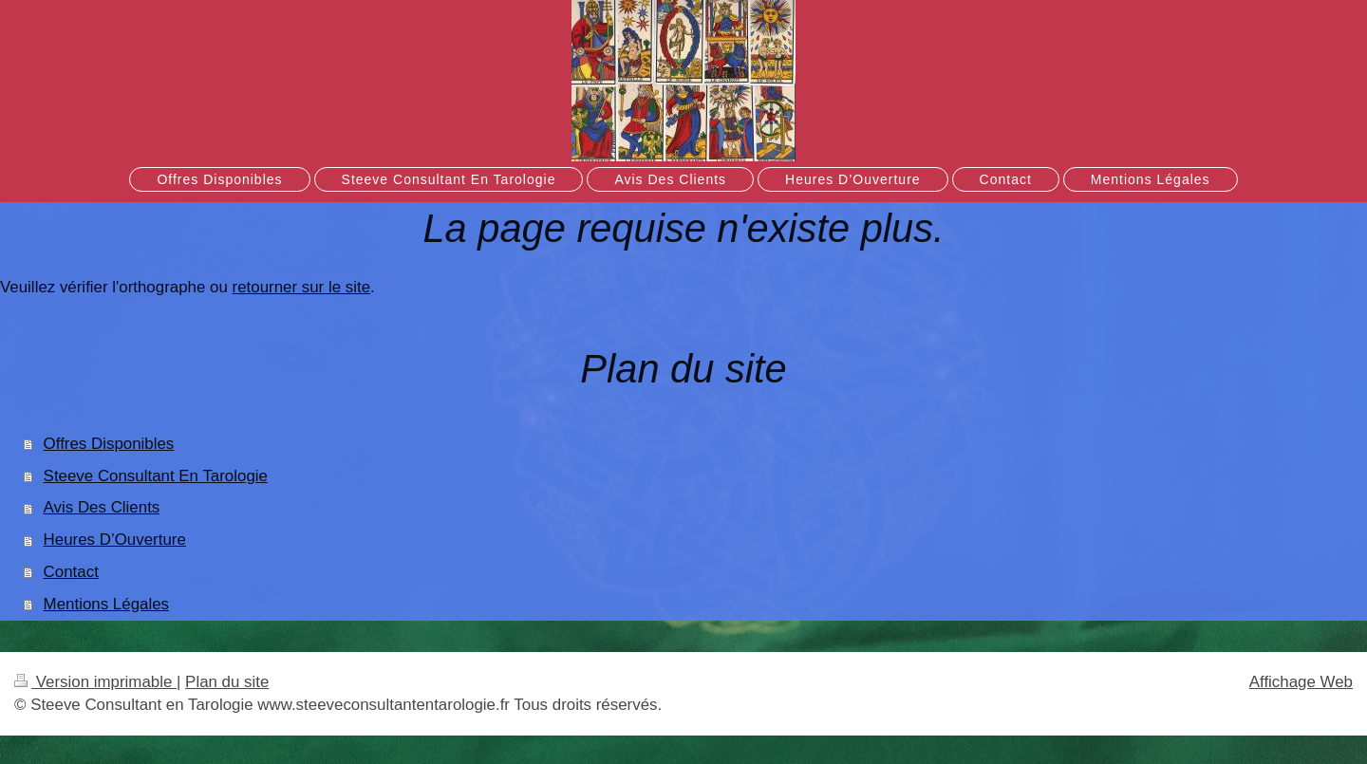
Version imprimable (95, 682)
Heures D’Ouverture (115, 540)
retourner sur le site (302, 287)
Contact (71, 572)
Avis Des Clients (102, 507)
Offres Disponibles (109, 444)
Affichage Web (1301, 682)
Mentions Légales (106, 604)
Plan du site (227, 682)
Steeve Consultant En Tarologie (156, 476)
